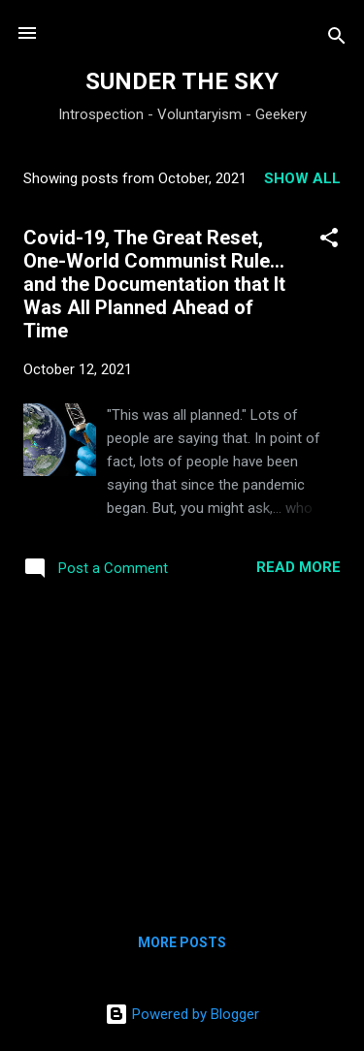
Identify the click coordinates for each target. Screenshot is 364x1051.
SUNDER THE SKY (182, 81)
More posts (182, 942)
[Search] (336, 39)
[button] (329, 241)
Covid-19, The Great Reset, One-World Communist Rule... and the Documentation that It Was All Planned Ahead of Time (154, 284)
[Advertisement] (182, 753)
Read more (298, 567)
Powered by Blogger (182, 1014)
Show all (302, 178)
